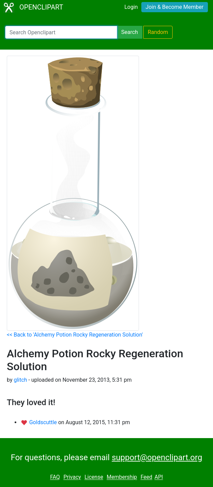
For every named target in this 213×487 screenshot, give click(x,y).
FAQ (55, 477)
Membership (122, 477)
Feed (147, 477)
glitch (20, 380)
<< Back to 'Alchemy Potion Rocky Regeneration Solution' (75, 334)
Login (131, 7)
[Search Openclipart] (61, 32)
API (159, 477)
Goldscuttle (43, 422)
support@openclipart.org (157, 457)
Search (129, 32)
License (94, 477)
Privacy (72, 477)
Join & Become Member (174, 7)
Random (158, 32)
